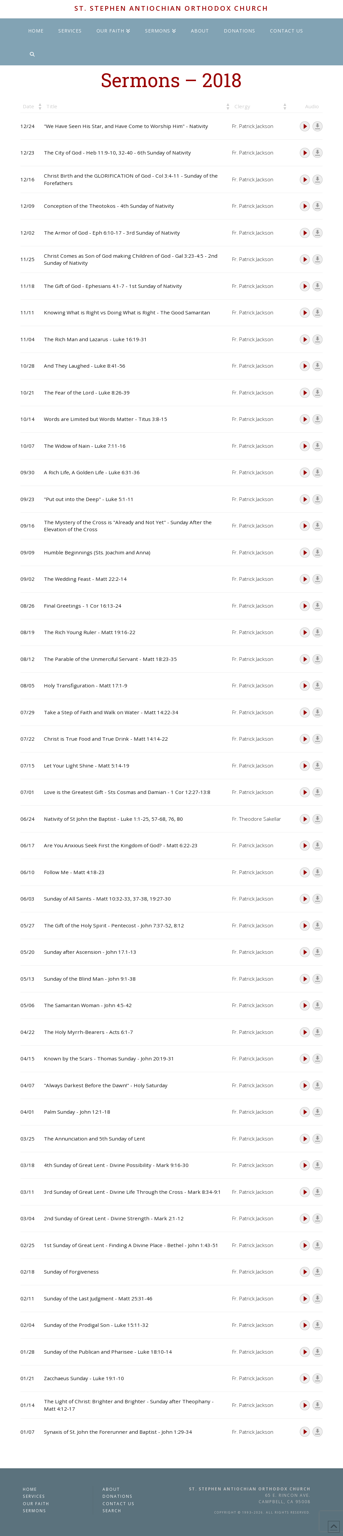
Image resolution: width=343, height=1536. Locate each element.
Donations (117, 1496)
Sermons (34, 1510)
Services (34, 1496)
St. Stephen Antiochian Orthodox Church (171, 8)
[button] (40, 106)
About (111, 1489)
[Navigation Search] (31, 53)
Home (30, 1489)
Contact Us (118, 1503)
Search (111, 1510)
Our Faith (36, 1503)
